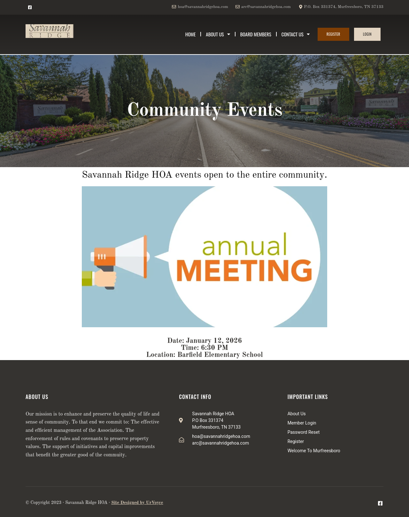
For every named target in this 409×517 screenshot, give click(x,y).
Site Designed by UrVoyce (137, 502)
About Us (218, 34)
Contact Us (296, 34)
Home (190, 34)
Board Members (255, 34)
